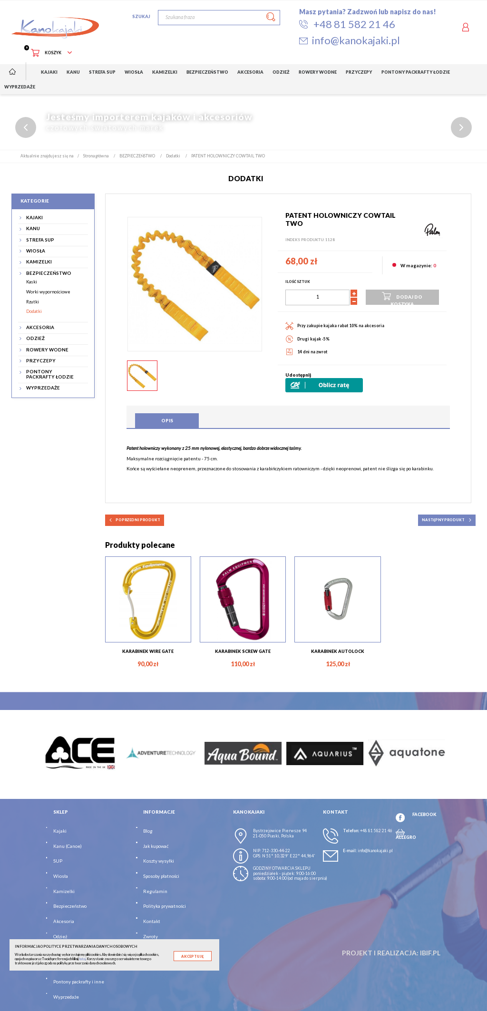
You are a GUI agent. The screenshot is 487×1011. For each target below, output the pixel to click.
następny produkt (447, 520)
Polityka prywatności (164, 906)
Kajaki (60, 831)
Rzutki (32, 301)
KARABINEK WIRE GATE (148, 651)
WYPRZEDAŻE (43, 388)
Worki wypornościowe (48, 291)
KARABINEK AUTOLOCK (337, 651)
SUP (57, 861)
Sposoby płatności (161, 876)
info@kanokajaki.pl (375, 850)
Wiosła (60, 876)
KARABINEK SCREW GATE (243, 651)
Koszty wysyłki (158, 861)
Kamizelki (64, 891)
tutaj (82, 959)
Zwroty (150, 936)
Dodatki (34, 311)
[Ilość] (317, 297)
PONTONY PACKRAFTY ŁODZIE (50, 375)
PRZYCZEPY (41, 361)
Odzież (60, 936)
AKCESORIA (40, 327)
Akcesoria (63, 921)
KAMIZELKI (39, 262)
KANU (33, 229)
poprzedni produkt (134, 520)
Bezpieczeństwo (70, 906)
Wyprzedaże (66, 997)
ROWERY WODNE (47, 350)
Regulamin (155, 891)
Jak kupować (155, 846)
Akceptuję (192, 956)
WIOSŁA (35, 251)
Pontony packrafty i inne (78, 981)
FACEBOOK (424, 814)
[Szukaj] (219, 18)
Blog (148, 831)
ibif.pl (430, 953)
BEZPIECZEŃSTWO (48, 273)
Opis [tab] (167, 420)
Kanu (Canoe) (67, 846)
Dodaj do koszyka (402, 298)
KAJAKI (34, 217)
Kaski (31, 282)
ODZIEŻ (35, 338)
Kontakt (151, 921)
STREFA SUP (40, 240)
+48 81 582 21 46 (376, 830)
